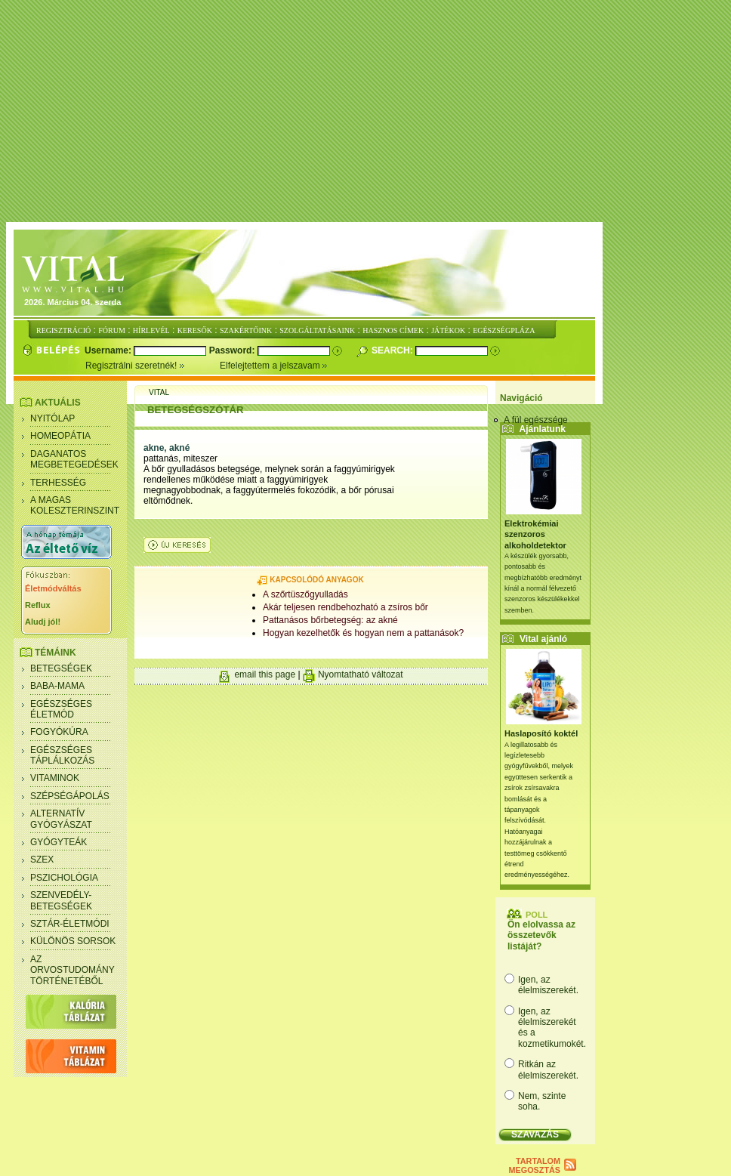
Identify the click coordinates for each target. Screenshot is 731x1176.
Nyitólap (52, 418)
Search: (393, 350)
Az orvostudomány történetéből (72, 970)
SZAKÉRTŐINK (246, 330)
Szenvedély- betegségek (61, 900)
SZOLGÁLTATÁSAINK (317, 330)
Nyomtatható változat (360, 674)
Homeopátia (60, 436)
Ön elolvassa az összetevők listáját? (541, 935)
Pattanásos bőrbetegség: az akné (330, 620)
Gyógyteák (58, 842)
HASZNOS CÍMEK (393, 330)
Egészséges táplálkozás (62, 755)
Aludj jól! (42, 621)
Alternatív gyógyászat (61, 818)
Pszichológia (64, 877)
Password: (233, 350)
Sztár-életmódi (69, 923)
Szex (42, 859)
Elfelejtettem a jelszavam (274, 365)
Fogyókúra (59, 732)
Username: (109, 350)
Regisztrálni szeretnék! (152, 365)
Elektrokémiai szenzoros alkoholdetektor (535, 534)
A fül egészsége (536, 420)
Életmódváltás (53, 588)
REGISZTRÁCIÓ (63, 330)
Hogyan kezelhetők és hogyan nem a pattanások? (363, 633)
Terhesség (58, 482)
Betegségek (61, 668)
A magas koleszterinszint (74, 505)
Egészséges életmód (61, 709)
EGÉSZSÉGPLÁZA (504, 330)
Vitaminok (54, 778)
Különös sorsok (73, 941)
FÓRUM (111, 330)
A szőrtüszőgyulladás (305, 594)
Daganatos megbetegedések (74, 459)
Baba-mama (57, 686)
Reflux (38, 605)
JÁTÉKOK (448, 330)
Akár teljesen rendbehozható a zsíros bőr (345, 607)
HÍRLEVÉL (151, 330)
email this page (264, 674)
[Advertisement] (368, 112)
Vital (159, 392)
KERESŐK (194, 330)
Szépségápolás (69, 796)
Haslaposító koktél (541, 733)
